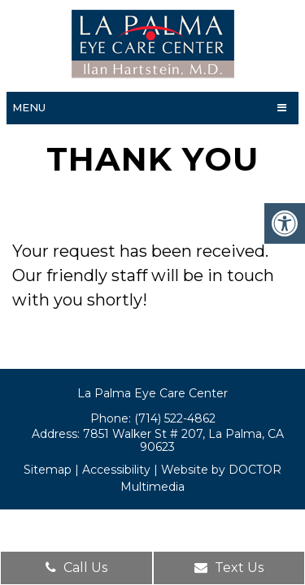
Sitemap (48, 469)
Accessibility (116, 469)
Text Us (229, 567)
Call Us (76, 567)
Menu (29, 107)
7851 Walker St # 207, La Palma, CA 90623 (183, 440)
